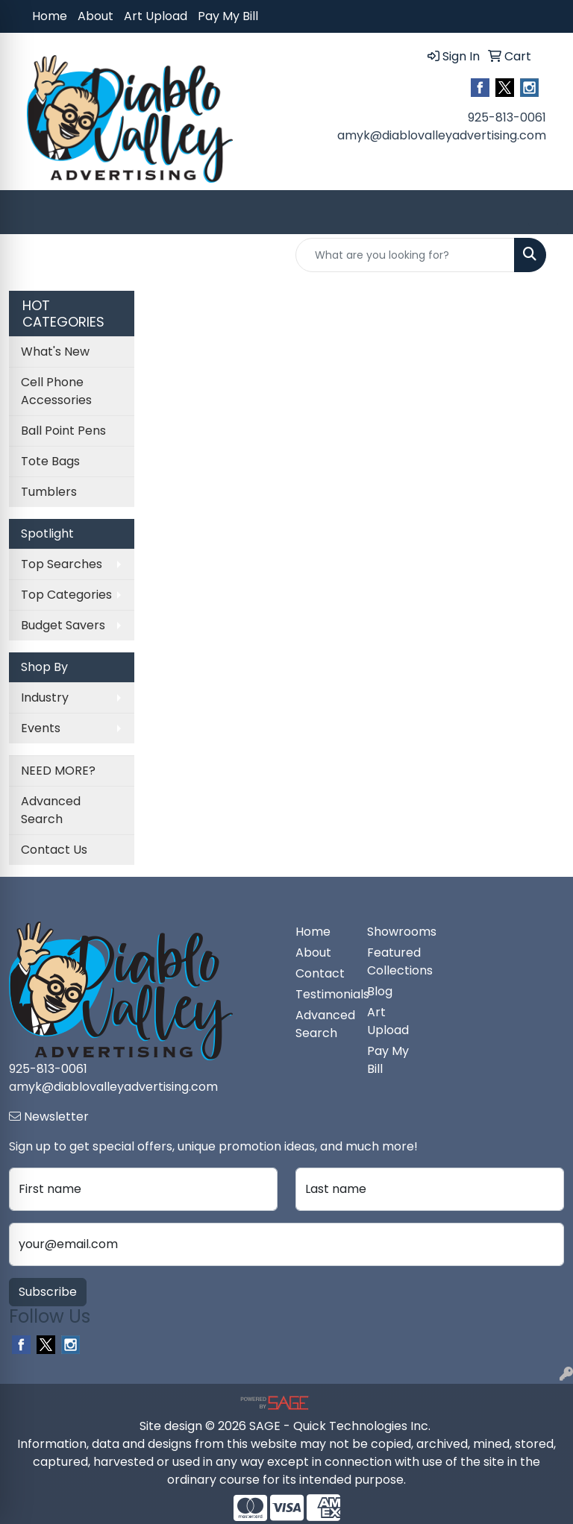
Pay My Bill (228, 16)
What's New (55, 351)
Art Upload (155, 16)
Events (40, 728)
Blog (379, 991)
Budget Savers (63, 625)
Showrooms (394, 931)
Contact (320, 973)
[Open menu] (543, 212)
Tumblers (49, 491)
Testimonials (322, 994)
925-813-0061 (507, 117)
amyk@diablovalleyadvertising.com (441, 135)
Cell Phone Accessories (56, 391)
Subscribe (48, 1291)
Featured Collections (394, 961)
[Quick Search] (405, 255)
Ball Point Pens (63, 430)
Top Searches (61, 564)
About (95, 16)
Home (49, 16)
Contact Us (54, 849)
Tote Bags (50, 461)
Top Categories (66, 594)
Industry (45, 697)
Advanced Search (51, 810)
